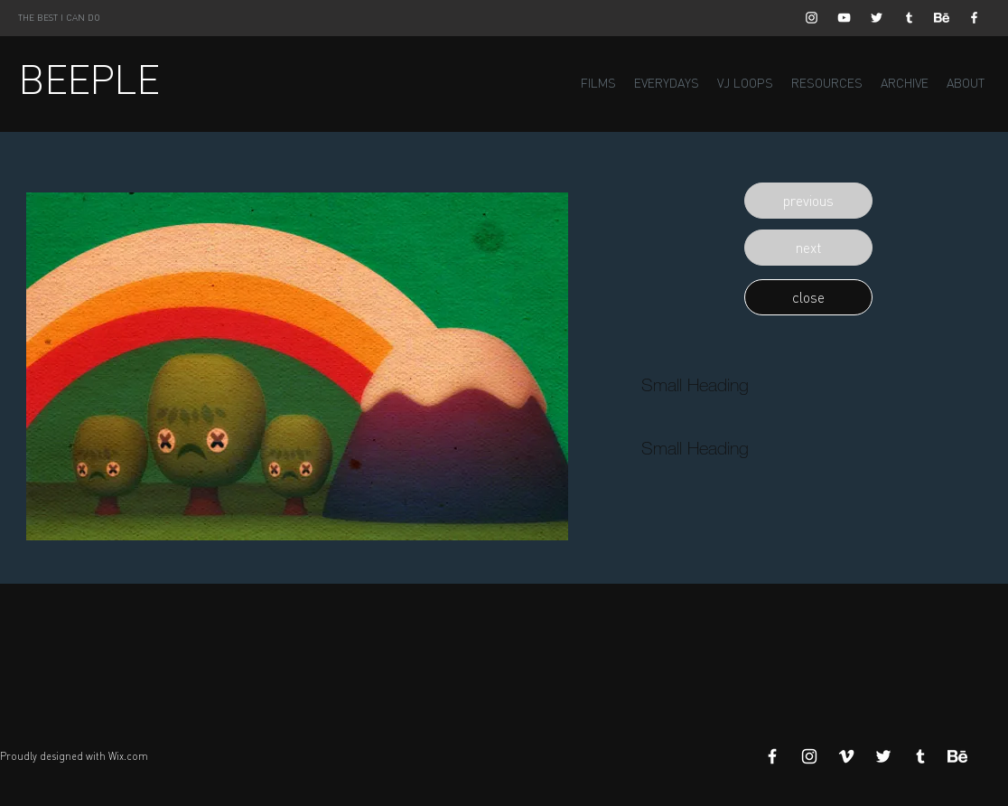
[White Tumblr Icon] (909, 17)
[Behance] (941, 17)
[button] (808, 201)
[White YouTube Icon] (844, 17)
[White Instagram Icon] (811, 17)
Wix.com (128, 756)
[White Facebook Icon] (974, 17)
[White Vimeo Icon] (846, 756)
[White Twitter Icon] (876, 17)
